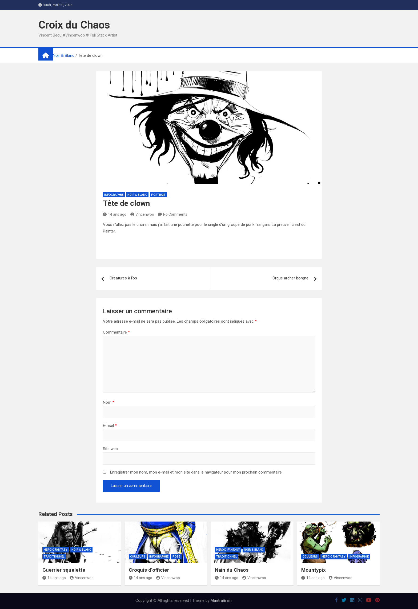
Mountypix (313, 570)
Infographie (113, 195)
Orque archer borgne (290, 278)
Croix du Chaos (74, 25)
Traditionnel (54, 556)
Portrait (158, 195)
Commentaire (116, 332)
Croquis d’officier (149, 570)
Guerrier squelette (63, 570)
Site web (110, 448)
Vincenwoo (142, 214)
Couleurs (137, 556)
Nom (108, 402)
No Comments (175, 214)
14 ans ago (114, 214)
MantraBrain (221, 600)
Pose (176, 556)
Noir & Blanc (137, 195)
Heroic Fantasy (55, 549)
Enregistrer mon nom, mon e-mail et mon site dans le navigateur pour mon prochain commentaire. (196, 472)
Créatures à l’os (123, 278)
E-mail (110, 425)
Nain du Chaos (231, 570)
